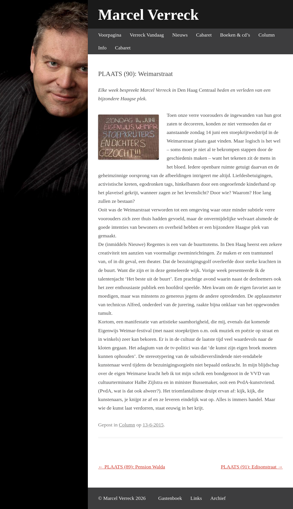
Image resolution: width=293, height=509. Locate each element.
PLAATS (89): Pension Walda (131, 467)
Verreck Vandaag (147, 35)
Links (196, 498)
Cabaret (204, 35)
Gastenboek (170, 498)
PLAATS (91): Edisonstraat (252, 467)
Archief (218, 498)
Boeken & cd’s (235, 35)
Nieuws (180, 35)
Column (266, 35)
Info (102, 48)
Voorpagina (109, 35)
